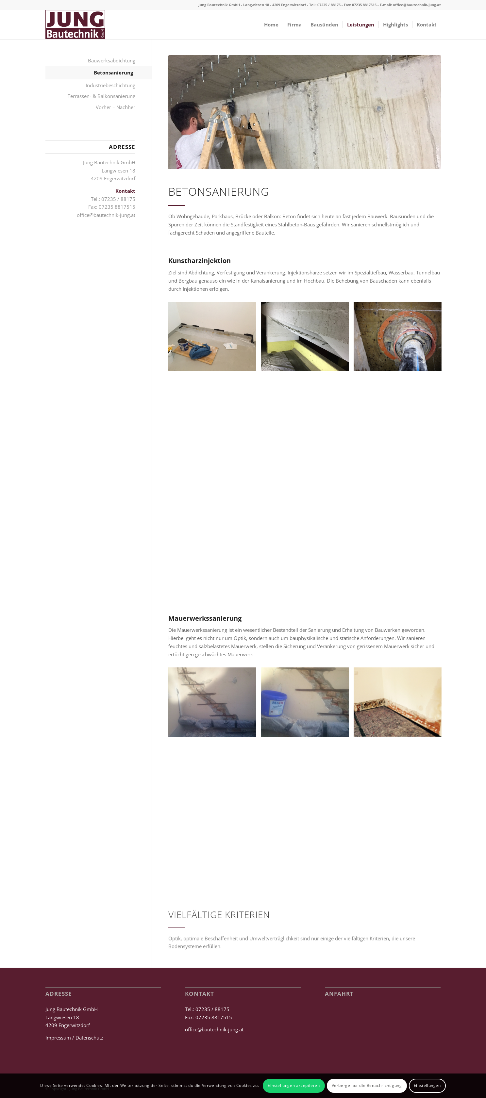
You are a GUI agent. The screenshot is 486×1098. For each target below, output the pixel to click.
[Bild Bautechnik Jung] (214, 339)
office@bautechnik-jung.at (417, 4)
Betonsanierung (113, 72)
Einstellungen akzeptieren (294, 1085)
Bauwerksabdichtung (111, 60)
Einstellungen (427, 1085)
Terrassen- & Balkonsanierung (101, 96)
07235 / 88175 (329, 4)
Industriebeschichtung (110, 85)
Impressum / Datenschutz (74, 1037)
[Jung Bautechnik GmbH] (75, 24)
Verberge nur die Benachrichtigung (367, 1085)
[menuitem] (271, 24)
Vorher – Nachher (115, 107)
